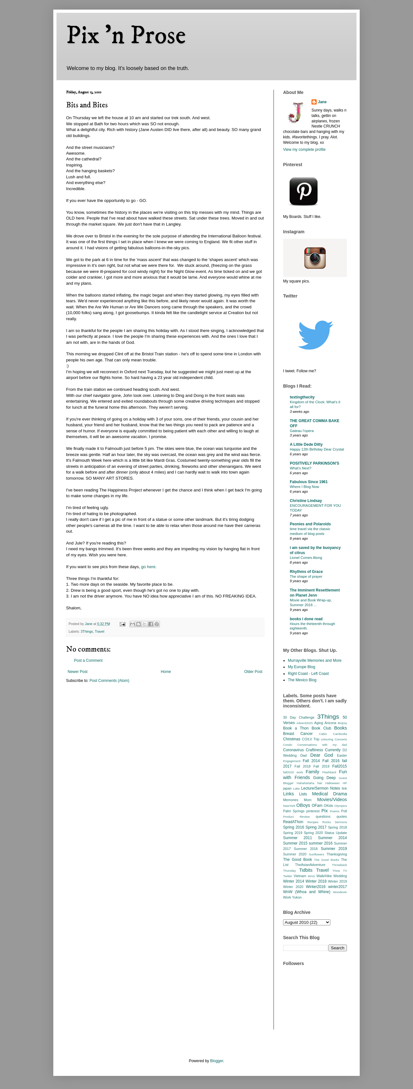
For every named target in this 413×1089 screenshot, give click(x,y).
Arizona (330, 723)
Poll (344, 811)
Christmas (291, 739)
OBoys (303, 805)
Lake (296, 788)
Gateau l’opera (302, 431)
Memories (290, 800)
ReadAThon (293, 822)
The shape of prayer (306, 576)
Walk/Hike (324, 876)
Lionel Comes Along (306, 558)
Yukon (297, 897)
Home (166, 671)
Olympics (340, 805)
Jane (322, 102)
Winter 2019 (337, 881)
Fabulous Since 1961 (309, 482)
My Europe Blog (301, 667)
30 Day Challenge (298, 717)
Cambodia (340, 734)
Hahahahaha (305, 783)
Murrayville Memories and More (315, 660)
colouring (327, 739)
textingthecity (302, 397)
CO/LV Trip (310, 739)
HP (345, 783)
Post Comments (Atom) (109, 680)
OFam (317, 805)
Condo (287, 744)
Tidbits (305, 870)
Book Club (321, 728)
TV (345, 870)
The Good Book (297, 859)
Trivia (336, 870)
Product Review (296, 816)
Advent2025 (305, 723)
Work (287, 897)
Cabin (323, 734)
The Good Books (326, 859)
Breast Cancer (298, 733)
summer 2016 (321, 843)
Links (288, 793)
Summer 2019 (334, 848)
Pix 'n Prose (126, 36)
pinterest (312, 811)
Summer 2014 (332, 838)
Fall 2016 (331, 761)
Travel (99, 631)
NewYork (289, 805)
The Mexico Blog (302, 680)
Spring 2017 (316, 827)
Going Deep (324, 778)
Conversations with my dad (322, 744)
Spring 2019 (292, 833)
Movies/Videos (332, 799)
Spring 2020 (313, 833)
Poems (335, 811)
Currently (333, 750)
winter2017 (337, 886)
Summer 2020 (294, 854)
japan (287, 788)
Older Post (253, 671)
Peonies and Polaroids (310, 524)
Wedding (340, 876)
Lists (303, 794)
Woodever (340, 892)
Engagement (291, 761)
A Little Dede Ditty (306, 444)
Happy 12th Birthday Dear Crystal (317, 449)
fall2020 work (293, 772)
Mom (308, 800)
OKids (328, 805)
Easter (342, 755)
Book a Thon (296, 728)
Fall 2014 (311, 761)
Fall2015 (339, 766)
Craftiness (314, 750)
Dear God (321, 755)
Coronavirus (293, 750)
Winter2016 (315, 886)
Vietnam (300, 876)
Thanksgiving (337, 854)
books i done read (306, 619)
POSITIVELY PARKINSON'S (314, 463)
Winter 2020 (293, 887)
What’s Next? (301, 468)
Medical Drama (329, 793)
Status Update (336, 833)
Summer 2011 (297, 838)
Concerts (341, 739)
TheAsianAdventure (310, 865)
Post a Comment (88, 660)
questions (323, 816)
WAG (311, 876)
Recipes (313, 822)
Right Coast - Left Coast (308, 673)
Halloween (332, 783)
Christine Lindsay (306, 500)
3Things (87, 631)
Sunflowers (316, 854)
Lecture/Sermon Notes (320, 788)
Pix (324, 810)
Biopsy (342, 723)
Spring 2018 (337, 827)
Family (312, 771)
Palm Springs (293, 811)
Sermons (341, 822)
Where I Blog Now (304, 487)
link (344, 788)
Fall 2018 (303, 766)
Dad (303, 755)
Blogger (216, 1061)
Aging (318, 723)
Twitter (287, 876)
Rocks (326, 822)
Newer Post (77, 671)
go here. (148, 566)
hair (319, 783)
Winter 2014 (293, 881)
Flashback (329, 772)
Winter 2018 (316, 881)
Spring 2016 (293, 827)
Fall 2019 (321, 766)
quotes (342, 816)
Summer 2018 (306, 849)
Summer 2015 (295, 843)
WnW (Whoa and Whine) (306, 892)
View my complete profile (304, 149)
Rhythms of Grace (306, 571)
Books (340, 727)
